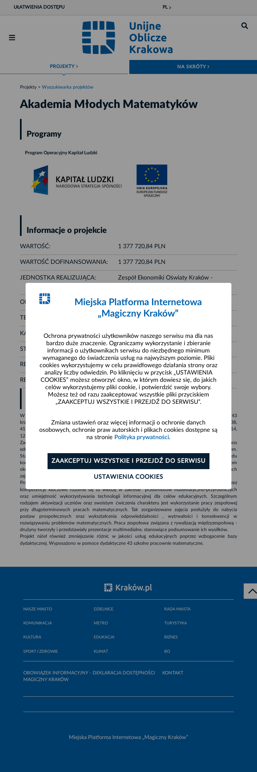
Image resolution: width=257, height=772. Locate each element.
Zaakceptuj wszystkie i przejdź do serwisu (128, 461)
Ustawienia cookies (128, 477)
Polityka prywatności (141, 437)
